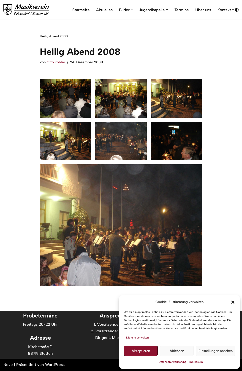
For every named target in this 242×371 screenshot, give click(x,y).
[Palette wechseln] (237, 10)
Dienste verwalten (137, 337)
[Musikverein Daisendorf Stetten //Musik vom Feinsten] (26, 9)
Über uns (203, 9)
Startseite (79, 9)
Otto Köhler (56, 62)
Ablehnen (177, 351)
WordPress (55, 365)
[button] (233, 302)
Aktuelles (103, 9)
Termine (181, 9)
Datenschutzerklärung (172, 361)
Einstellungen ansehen (215, 351)
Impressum (196, 361)
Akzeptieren (141, 351)
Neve (8, 365)
